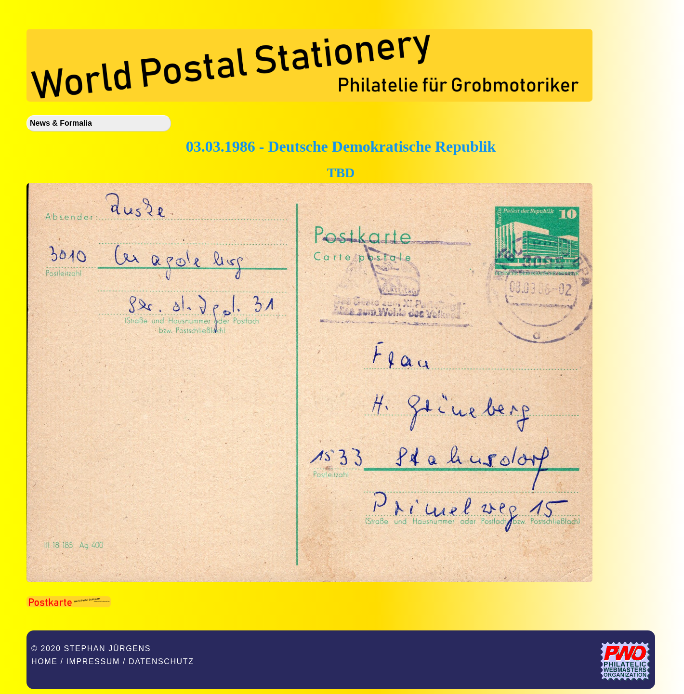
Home (44, 661)
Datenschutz (161, 661)
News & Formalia (61, 123)
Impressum (93, 661)
